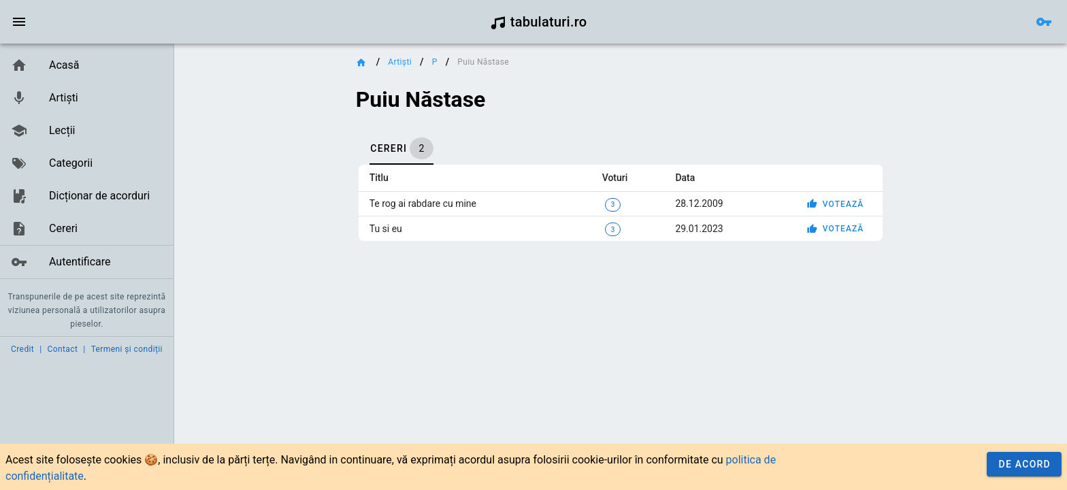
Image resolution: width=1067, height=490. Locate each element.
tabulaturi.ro (538, 22)
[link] (87, 65)
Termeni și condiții (127, 349)
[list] (87, 164)
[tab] (401, 148)
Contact (63, 349)
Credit (22, 349)
